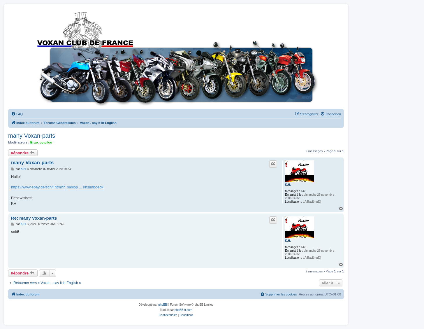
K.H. (288, 184)
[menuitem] (17, 114)
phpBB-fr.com (183, 310)
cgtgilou (46, 142)
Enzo (34, 142)
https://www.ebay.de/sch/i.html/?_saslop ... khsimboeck (57, 187)
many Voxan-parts (31, 135)
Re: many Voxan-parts (34, 218)
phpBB (162, 304)
